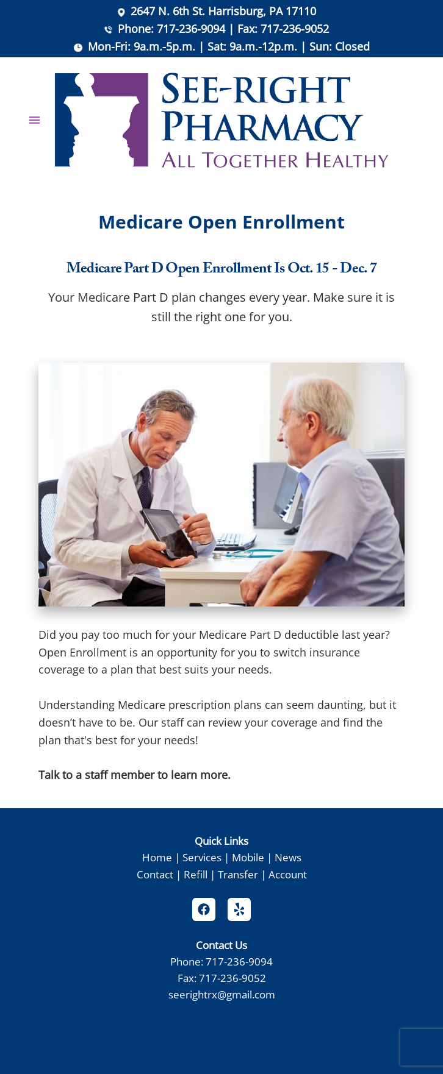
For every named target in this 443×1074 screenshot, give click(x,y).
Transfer (238, 874)
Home (157, 857)
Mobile (248, 857)
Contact (155, 874)
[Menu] (34, 120)
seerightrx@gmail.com (221, 994)
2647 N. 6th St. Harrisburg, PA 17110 (223, 11)
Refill (195, 874)
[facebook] (203, 909)
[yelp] (239, 909)
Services (202, 857)
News (288, 857)
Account (287, 874)
